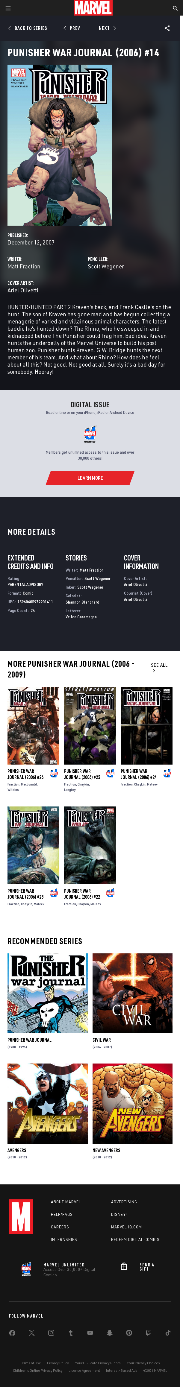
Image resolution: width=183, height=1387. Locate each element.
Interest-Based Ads (121, 1370)
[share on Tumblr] (71, 1334)
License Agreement (84, 1370)
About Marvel (66, 1201)
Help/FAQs (62, 1214)
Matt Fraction (23, 266)
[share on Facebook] (12, 1334)
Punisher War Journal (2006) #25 (82, 774)
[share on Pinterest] (129, 1334)
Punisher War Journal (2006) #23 (25, 894)
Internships (64, 1239)
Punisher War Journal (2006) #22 (82, 894)
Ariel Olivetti (22, 290)
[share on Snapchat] (110, 1334)
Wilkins (13, 789)
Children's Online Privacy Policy (38, 1370)
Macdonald (29, 784)
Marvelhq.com (126, 1227)
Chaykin (83, 784)
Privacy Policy (58, 1363)
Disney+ (119, 1214)
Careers (60, 1227)
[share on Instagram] (51, 1334)
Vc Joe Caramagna (81, 616)
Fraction (13, 784)
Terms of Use (30, 1363)
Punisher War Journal (29, 1040)
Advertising (124, 1201)
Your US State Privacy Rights (98, 1363)
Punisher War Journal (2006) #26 (25, 774)
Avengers (16, 1150)
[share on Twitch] (149, 1334)
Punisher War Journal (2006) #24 (139, 774)
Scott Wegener (106, 266)
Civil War (102, 1040)
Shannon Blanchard (82, 601)
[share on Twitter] (32, 1334)
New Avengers (106, 1150)
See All (159, 667)
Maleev (152, 784)
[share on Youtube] (90, 1334)
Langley (69, 789)
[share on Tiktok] (168, 1334)
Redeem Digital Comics (135, 1239)
